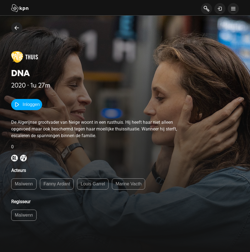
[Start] (20, 8)
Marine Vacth (128, 183)
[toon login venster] (219, 8)
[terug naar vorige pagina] (16, 27)
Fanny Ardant (57, 183)
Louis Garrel (93, 183)
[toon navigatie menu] (233, 8)
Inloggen (27, 104)
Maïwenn (24, 183)
